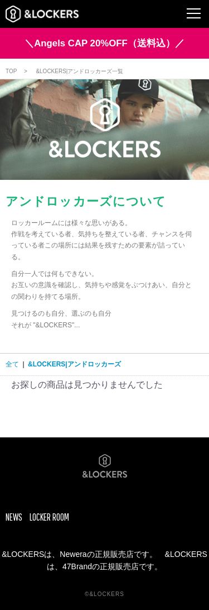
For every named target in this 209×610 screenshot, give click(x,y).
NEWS (14, 517)
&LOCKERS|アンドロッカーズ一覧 (79, 71)
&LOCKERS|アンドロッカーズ (74, 364)
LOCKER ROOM (49, 517)
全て (12, 364)
